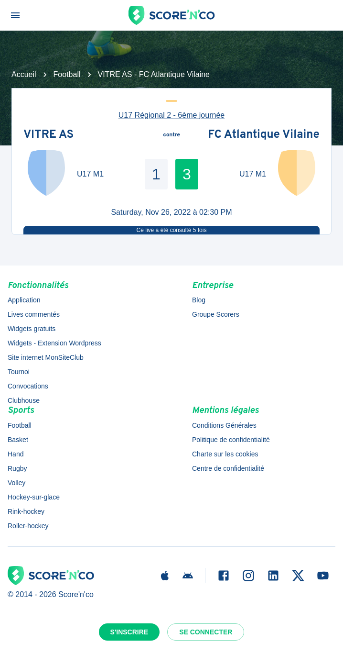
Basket (18, 439)
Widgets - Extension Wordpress (54, 343)
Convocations (28, 386)
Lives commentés (34, 314)
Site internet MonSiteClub (46, 357)
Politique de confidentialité (231, 439)
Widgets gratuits (31, 329)
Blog (198, 300)
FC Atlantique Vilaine (264, 135)
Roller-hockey (28, 526)
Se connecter (205, 632)
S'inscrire (129, 632)
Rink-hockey (26, 511)
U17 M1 (90, 174)
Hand (15, 454)
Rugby (17, 468)
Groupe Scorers (215, 314)
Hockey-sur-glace (34, 497)
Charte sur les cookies (225, 454)
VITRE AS (48, 135)
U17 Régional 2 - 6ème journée (171, 115)
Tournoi (19, 372)
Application (24, 300)
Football (67, 74)
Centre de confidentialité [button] (228, 468)
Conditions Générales (224, 425)
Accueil (23, 74)
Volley (16, 483)
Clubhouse (24, 400)
